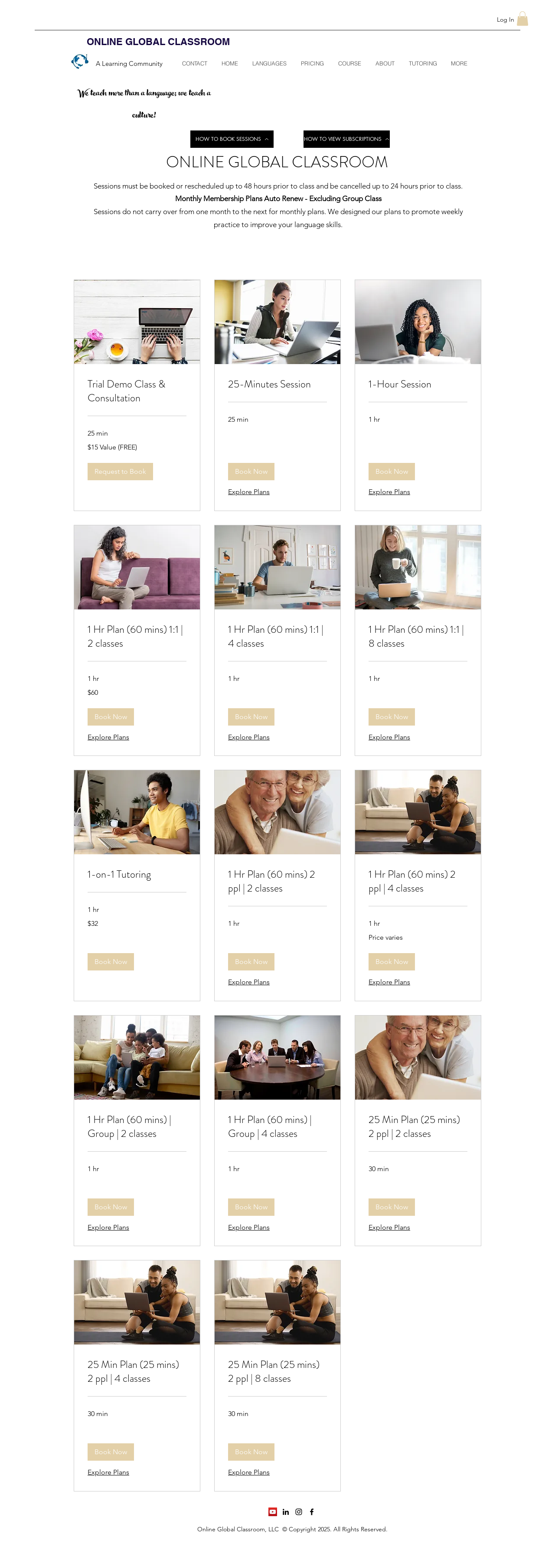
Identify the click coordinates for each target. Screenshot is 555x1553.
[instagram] (298, 1511)
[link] (137, 391)
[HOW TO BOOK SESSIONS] (232, 139)
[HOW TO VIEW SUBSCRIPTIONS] (347, 139)
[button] (522, 18)
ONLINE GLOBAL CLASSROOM (158, 41)
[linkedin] (285, 1511)
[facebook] (311, 1511)
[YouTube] (272, 1511)
